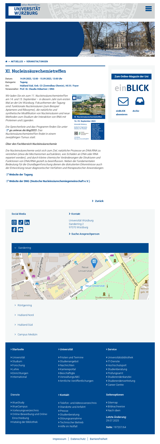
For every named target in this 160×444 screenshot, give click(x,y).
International (19, 377)
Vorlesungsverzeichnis (25, 411)
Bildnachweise (115, 407)
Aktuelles (17, 61)
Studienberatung (116, 369)
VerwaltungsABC (69, 377)
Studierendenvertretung (120, 381)
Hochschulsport (116, 365)
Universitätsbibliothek (119, 358)
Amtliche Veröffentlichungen (75, 381)
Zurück (99, 201)
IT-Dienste (113, 362)
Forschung (18, 365)
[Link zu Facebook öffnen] (14, 229)
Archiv (136, 111)
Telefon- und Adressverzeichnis (77, 403)
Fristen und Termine (70, 358)
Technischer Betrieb (70, 423)
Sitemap (112, 403)
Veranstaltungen (37, 61)
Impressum (59, 438)
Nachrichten (66, 365)
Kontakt (75, 213)
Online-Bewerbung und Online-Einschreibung (29, 416)
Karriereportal (67, 369)
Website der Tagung (21, 174)
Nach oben (113, 411)
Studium (16, 362)
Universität (18, 358)
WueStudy (17, 403)
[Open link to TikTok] (21, 222)
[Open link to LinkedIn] (27, 222)
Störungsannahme (70, 419)
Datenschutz (78, 438)
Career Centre (115, 385)
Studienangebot (68, 362)
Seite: (109, 427)
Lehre (15, 369)
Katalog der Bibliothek (24, 422)
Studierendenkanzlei (118, 377)
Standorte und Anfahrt (71, 407)
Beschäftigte (66, 373)
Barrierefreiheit (98, 438)
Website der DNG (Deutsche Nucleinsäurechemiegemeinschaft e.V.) (49, 181)
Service (111, 350)
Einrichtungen (19, 373)
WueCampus (19, 407)
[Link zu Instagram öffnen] (14, 222)
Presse (63, 411)
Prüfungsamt (114, 373)
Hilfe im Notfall (67, 426)
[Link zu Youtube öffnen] (21, 229)
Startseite (17, 350)
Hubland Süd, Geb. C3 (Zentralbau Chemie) (42, 85)
